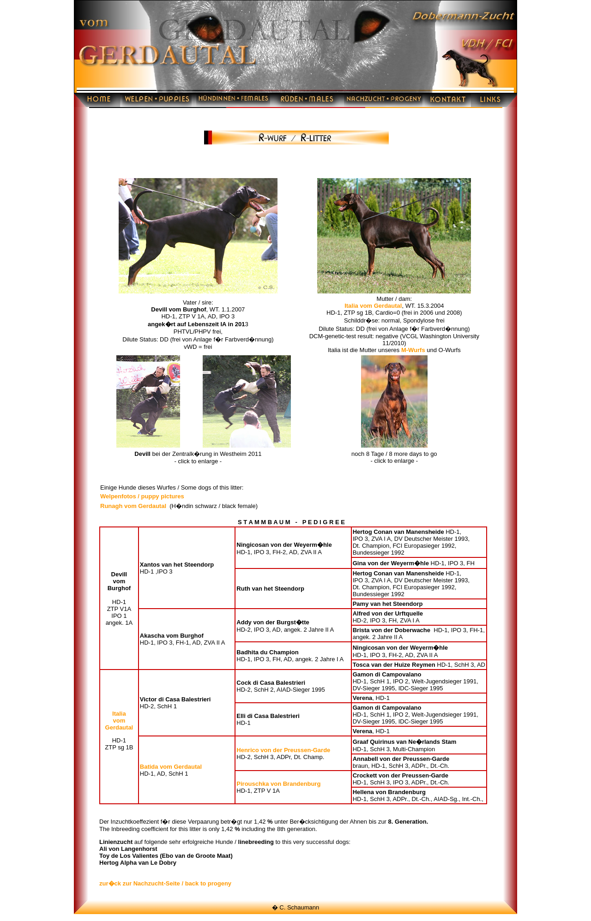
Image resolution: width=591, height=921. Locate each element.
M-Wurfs (413, 350)
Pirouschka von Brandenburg (278, 783)
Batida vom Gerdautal (171, 766)
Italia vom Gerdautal (373, 305)
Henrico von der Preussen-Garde (283, 750)
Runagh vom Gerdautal (133, 505)
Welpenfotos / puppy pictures (142, 496)
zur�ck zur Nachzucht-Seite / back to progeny (165, 883)
